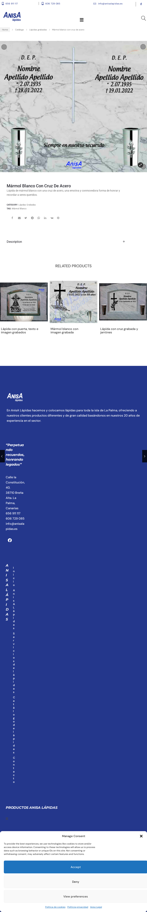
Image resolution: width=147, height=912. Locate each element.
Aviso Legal (96, 907)
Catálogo (19, 29)
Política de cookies (55, 907)
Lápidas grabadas (38, 29)
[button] (141, 836)
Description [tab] (14, 242)
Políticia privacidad (77, 907)
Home (5, 29)
